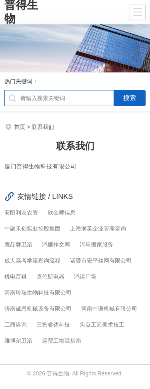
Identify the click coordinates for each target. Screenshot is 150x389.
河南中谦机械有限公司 (109, 308)
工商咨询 (15, 324)
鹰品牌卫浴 (18, 244)
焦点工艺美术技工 (102, 324)
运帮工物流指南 (61, 340)
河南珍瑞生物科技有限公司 (38, 292)
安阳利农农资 (21, 212)
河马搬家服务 (96, 244)
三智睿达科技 (53, 324)
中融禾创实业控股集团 (32, 228)
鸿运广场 (85, 276)
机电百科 (15, 276)
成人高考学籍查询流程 (32, 260)
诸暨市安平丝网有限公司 (101, 260)
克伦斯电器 (50, 276)
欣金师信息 (62, 212)
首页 (19, 127)
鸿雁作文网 (56, 244)
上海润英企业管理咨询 (98, 228)
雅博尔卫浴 (18, 340)
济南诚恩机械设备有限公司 (38, 308)
